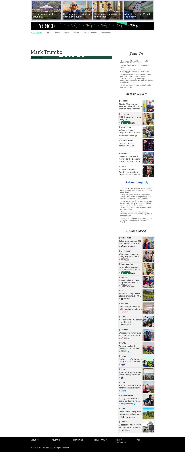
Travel (123, 317)
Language (124, 277)
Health (89, 25)
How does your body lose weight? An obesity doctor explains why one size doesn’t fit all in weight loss (136, 80)
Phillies (76, 32)
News (73, 25)
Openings (124, 303)
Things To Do (126, 238)
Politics (124, 101)
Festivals (124, 153)
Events (119, 25)
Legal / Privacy (100, 440)
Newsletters (106, 32)
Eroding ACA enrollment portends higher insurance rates (136, 86)
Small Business (127, 264)
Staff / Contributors (121, 441)
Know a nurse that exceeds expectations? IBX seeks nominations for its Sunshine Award (136, 220)
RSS (138, 440)
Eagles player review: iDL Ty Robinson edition (134, 66)
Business (124, 330)
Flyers (57, 32)
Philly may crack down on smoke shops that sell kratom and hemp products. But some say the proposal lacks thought (135, 197)
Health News (126, 127)
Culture (103, 25)
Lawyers (124, 422)
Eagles (48, 32)
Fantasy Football (90, 32)
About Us (35, 440)
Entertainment (127, 140)
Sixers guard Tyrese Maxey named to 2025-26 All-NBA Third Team (134, 62)
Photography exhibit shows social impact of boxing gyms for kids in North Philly (136, 71)
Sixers (66, 32)
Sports (134, 25)
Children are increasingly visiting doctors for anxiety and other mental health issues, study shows (136, 190)
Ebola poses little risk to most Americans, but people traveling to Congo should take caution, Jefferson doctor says (136, 203)
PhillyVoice (46, 26)
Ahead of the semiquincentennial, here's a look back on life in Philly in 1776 (136, 75)
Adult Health (126, 251)
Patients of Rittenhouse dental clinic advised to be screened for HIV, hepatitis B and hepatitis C (136, 214)
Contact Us (78, 440)
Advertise (56, 440)
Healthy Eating (127, 395)
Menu (34, 26)
